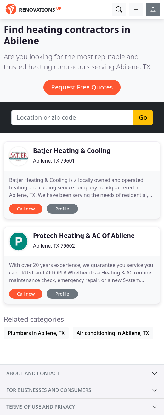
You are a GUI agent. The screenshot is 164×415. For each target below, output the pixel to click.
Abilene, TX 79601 (54, 160)
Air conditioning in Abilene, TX (113, 333)
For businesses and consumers (48, 390)
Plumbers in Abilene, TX (36, 333)
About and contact (32, 373)
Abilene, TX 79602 (54, 245)
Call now (26, 209)
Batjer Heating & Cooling (71, 150)
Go (143, 117)
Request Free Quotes (82, 87)
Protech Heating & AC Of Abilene (84, 235)
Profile (62, 209)
